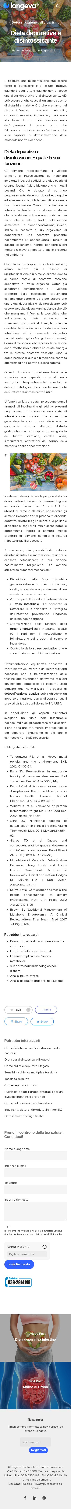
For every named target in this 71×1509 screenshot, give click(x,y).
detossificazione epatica (21, 693)
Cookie (27, 1483)
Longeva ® (23, 50)
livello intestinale (26, 604)
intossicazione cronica (21, 416)
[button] (65, 6)
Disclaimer (15, 1483)
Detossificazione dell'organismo (35, 22)
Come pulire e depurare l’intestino (28, 1103)
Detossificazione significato (23, 1116)
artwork (35, 1488)
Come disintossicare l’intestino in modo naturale (32, 1050)
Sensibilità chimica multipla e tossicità (30, 1072)
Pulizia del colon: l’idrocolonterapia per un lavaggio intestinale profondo (33, 1094)
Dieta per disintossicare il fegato (26, 1059)
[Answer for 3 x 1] (27, 1254)
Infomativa (56, 1234)
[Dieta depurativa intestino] (35, 1338)
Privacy (38, 1483)
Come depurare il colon (20, 1085)
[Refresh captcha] (44, 1248)
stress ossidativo (45, 648)
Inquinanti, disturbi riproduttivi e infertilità (33, 1109)
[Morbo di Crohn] (35, 1385)
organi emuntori (21, 628)
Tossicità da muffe (16, 1079)
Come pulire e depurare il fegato (26, 1066)
